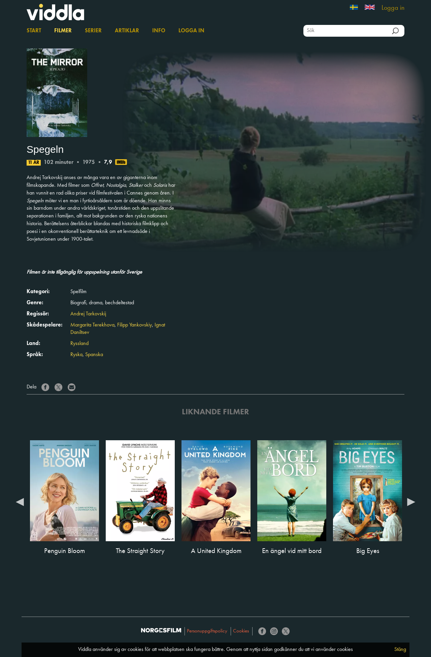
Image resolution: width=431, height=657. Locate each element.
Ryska (76, 354)
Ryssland (79, 343)
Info (158, 31)
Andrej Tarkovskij (88, 314)
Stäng (400, 649)
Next (411, 501)
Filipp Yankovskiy (134, 325)
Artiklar (127, 31)
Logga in (393, 8)
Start (34, 31)
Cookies (241, 631)
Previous (20, 501)
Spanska (94, 354)
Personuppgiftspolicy (207, 631)
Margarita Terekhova (92, 325)
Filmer (63, 31)
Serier (93, 31)
